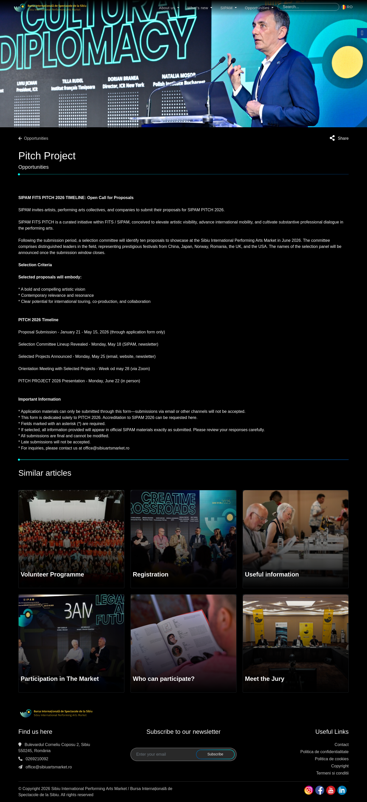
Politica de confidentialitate (324, 752)
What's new (200, 8)
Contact (342, 744)
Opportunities (260, 8)
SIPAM (229, 8)
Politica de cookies (332, 759)
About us (170, 8)
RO (347, 7)
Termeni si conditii (332, 773)
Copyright (340, 766)
